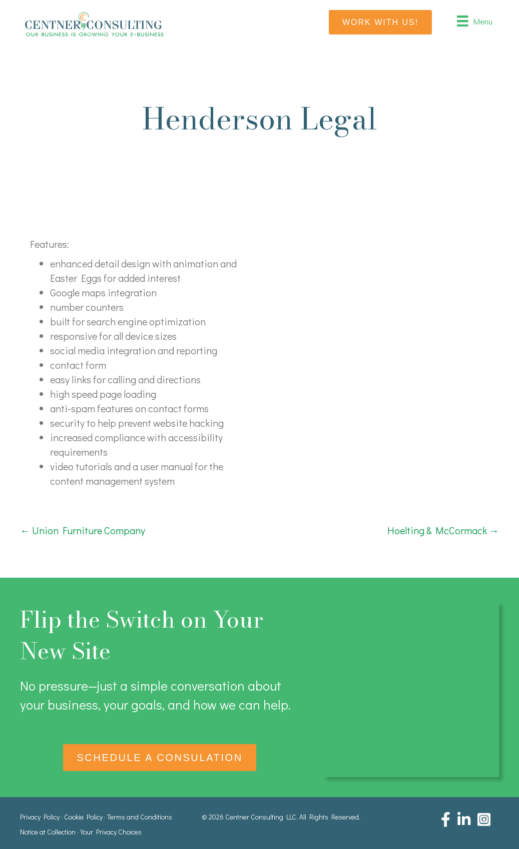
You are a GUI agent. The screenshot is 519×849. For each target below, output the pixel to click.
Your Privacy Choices (111, 832)
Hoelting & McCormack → (443, 530)
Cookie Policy (83, 817)
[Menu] (474, 20)
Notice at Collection (48, 832)
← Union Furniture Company (82, 530)
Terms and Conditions (139, 817)
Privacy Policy (40, 817)
